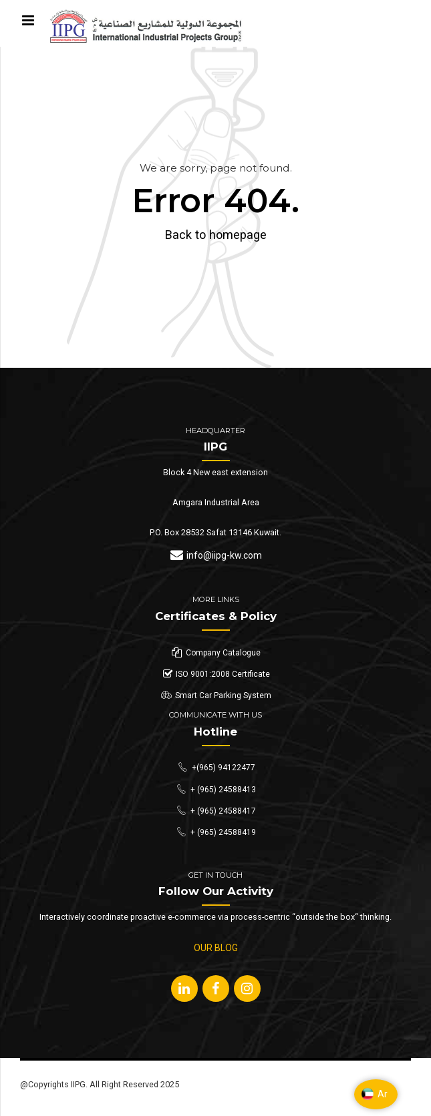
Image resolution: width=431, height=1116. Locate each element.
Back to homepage (216, 235)
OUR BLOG (216, 947)
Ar (374, 1094)
